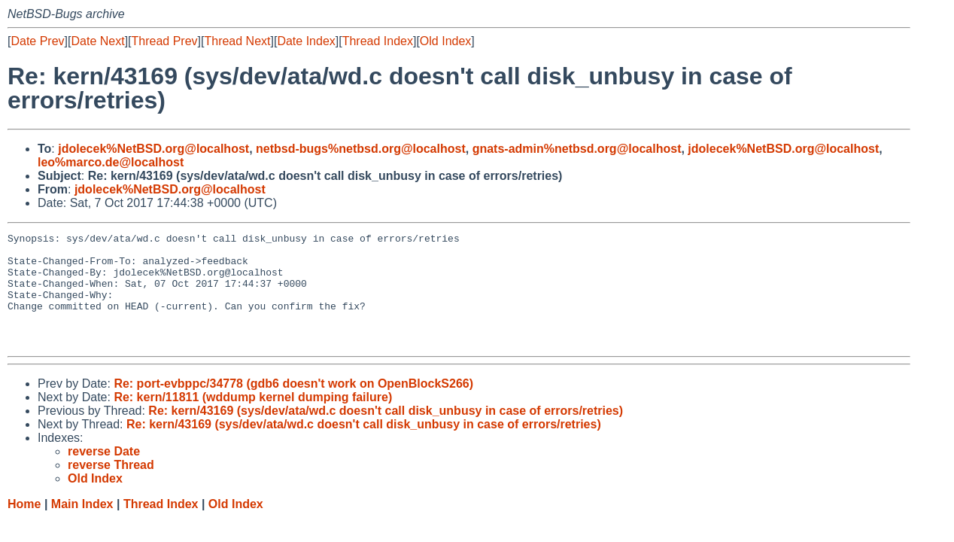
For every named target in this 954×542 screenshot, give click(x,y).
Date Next (97, 41)
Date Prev (37, 41)
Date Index (306, 41)
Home (24, 526)
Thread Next (237, 41)
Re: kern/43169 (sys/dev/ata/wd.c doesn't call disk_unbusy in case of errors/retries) (385, 433)
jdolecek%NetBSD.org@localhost (153, 148)
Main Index (82, 526)
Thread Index (377, 41)
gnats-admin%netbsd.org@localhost (577, 148)
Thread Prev (165, 41)
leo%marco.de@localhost (111, 162)
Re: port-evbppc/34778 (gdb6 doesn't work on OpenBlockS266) (293, 406)
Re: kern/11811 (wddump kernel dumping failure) (253, 419)
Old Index (445, 41)
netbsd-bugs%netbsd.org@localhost (361, 148)
